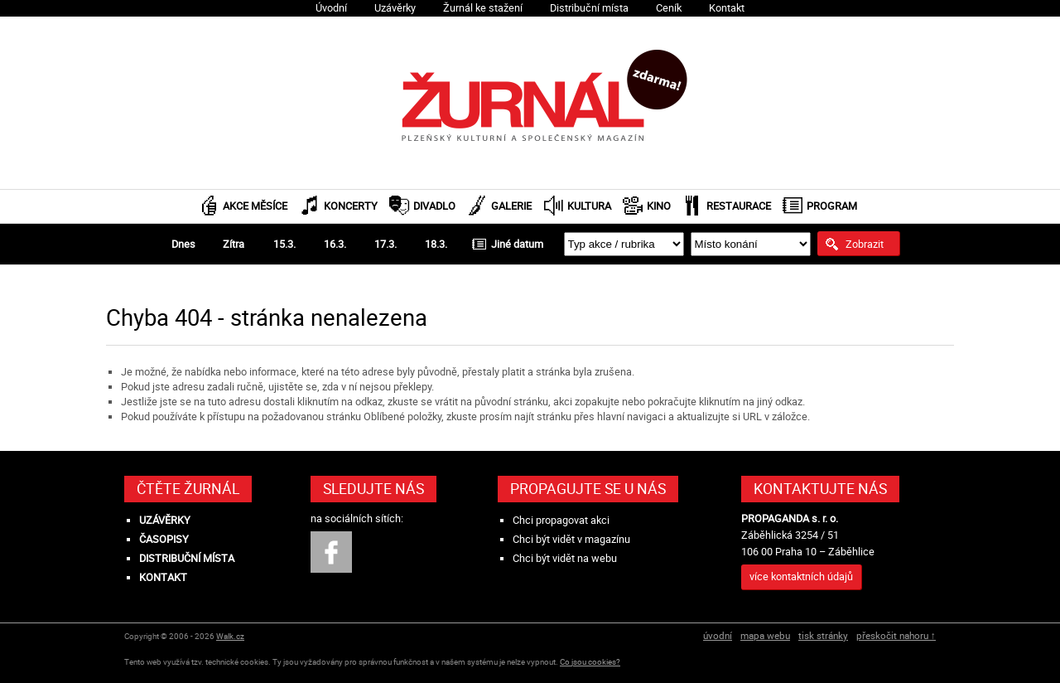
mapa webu (765, 635)
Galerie (511, 206)
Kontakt (726, 8)
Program (832, 206)
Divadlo (434, 206)
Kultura (589, 206)
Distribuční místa (589, 8)
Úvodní (331, 8)
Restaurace (738, 206)
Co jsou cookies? (590, 661)
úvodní (717, 635)
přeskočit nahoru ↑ (896, 635)
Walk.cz (230, 636)
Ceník (669, 8)
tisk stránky (823, 635)
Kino (659, 206)
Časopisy (164, 539)
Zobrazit (865, 243)
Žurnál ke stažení (483, 8)
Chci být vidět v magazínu (571, 539)
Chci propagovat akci (561, 520)
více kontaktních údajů (801, 576)
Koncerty (351, 206)
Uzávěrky (395, 8)
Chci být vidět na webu (565, 558)
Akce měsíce (255, 206)
